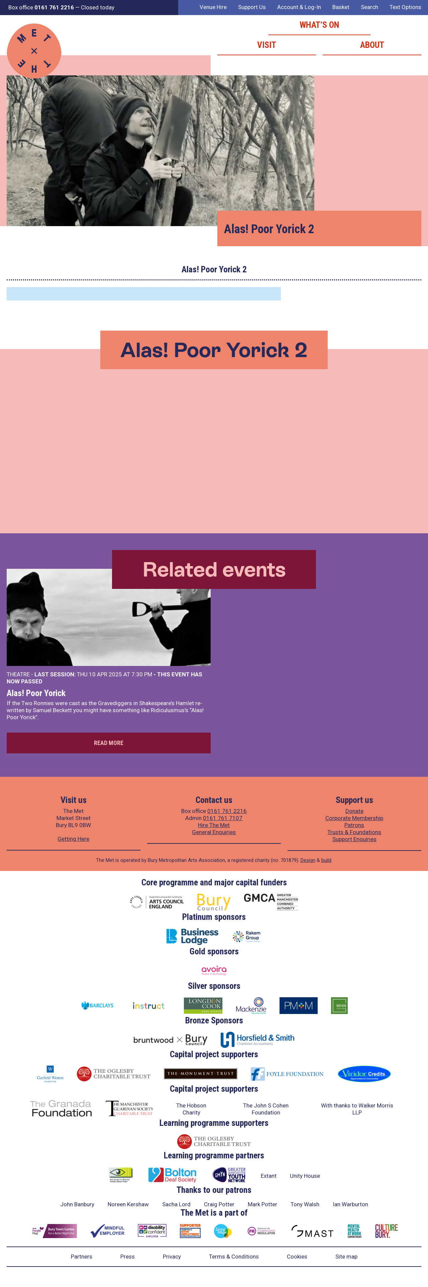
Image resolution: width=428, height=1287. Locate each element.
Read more (108, 742)
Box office (41, 7)
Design (308, 860)
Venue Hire (213, 7)
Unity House (305, 1175)
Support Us (252, 7)
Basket (340, 7)
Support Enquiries (354, 839)
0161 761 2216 (227, 811)
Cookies (297, 1256)
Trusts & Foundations (354, 832)
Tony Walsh (305, 1204)
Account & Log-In (299, 7)
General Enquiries (214, 832)
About (372, 45)
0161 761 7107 (222, 818)
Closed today (97, 7)
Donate (354, 811)
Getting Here (73, 838)
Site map (346, 1256)
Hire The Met (214, 825)
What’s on (319, 25)
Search (369, 7)
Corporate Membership (354, 818)
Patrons (354, 825)
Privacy (172, 1256)
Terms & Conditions (234, 1256)
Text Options (405, 7)
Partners (81, 1256)
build (326, 860)
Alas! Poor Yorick (36, 693)
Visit (266, 45)
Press (127, 1256)
